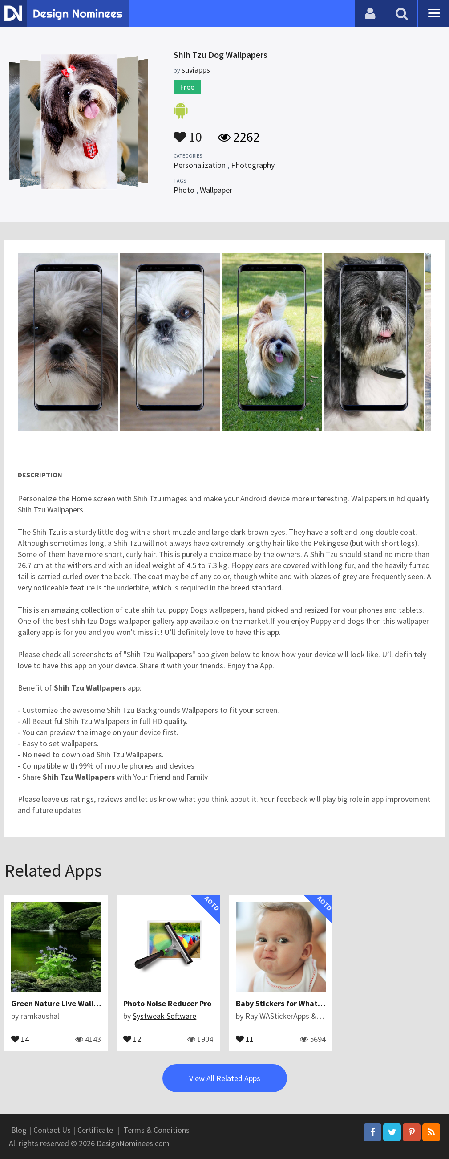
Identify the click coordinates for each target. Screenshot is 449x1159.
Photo (184, 190)
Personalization (200, 165)
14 (20, 1038)
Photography (253, 165)
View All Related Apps (224, 1078)
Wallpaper (216, 190)
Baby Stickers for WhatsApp (285, 1003)
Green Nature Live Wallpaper (62, 1003)
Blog (19, 1130)
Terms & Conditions (156, 1130)
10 (188, 132)
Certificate (95, 1130)
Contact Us (52, 1130)
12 (132, 1038)
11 (245, 1038)
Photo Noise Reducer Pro (167, 1003)
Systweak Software (164, 1016)
